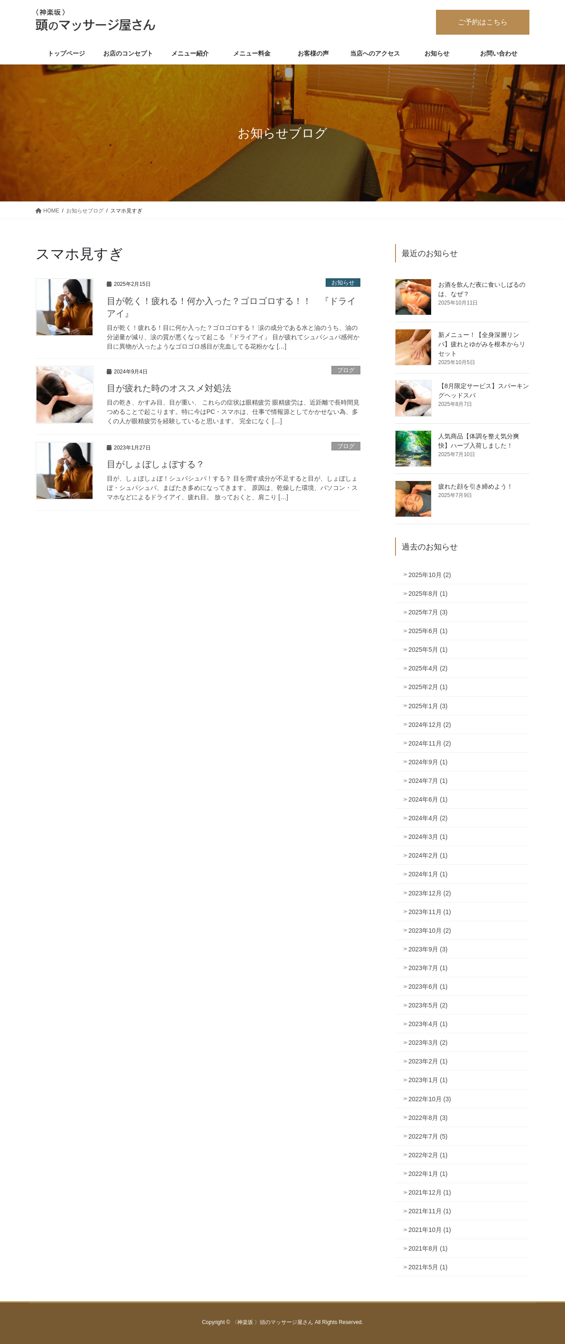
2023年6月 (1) (428, 986)
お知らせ (343, 282)
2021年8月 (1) (428, 1248)
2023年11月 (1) (429, 911)
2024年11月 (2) (429, 743)
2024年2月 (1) (428, 855)
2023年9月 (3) (428, 949)
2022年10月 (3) (429, 1099)
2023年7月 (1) (428, 967)
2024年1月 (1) (428, 874)
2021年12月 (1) (429, 1192)
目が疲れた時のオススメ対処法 (169, 388)
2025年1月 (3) (428, 706)
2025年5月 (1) (428, 649)
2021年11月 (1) (429, 1211)
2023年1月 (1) (428, 1079)
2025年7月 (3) (428, 612)
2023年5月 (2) (428, 1005)
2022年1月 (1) (428, 1173)
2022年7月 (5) (428, 1136)
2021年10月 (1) (429, 1229)
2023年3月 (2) (428, 1042)
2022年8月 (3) (428, 1117)
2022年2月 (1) (428, 1155)
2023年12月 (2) (429, 893)
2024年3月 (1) (428, 836)
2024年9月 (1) (428, 762)
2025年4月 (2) (428, 668)
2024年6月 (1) (428, 799)
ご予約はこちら (483, 22)
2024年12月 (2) (429, 724)
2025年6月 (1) (428, 630)
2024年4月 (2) (428, 818)
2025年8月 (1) (428, 593)
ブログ (346, 370)
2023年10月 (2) (429, 930)
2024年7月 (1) (428, 780)
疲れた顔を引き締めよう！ (475, 486)
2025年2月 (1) (428, 686)
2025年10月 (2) (429, 574)
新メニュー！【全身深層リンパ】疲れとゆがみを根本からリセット (481, 344)
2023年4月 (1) (428, 1023)
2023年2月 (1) (428, 1061)
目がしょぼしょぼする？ (156, 464)
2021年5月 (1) (428, 1267)
